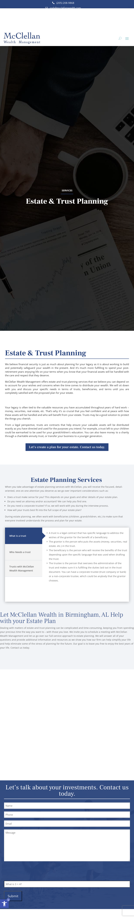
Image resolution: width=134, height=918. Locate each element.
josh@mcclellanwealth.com (65, 7)
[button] (4, 903)
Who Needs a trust (20, 552)
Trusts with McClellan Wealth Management (21, 568)
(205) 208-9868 (65, 2)
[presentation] (29, 871)
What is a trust (17, 535)
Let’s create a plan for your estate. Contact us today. (67, 447)
